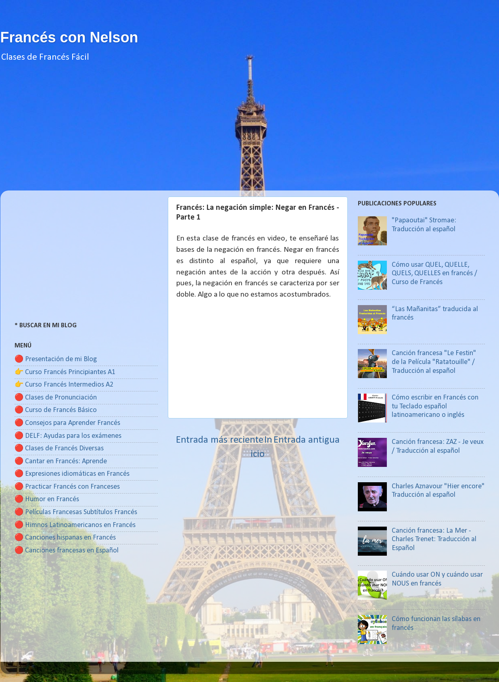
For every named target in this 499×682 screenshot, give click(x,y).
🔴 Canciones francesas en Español (67, 550)
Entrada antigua (307, 440)
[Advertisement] (249, 133)
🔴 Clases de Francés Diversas (59, 448)
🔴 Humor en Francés (47, 499)
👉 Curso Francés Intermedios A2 (64, 385)
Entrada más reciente (219, 440)
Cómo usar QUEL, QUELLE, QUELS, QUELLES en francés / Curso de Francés (434, 273)
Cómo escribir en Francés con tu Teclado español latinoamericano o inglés (435, 406)
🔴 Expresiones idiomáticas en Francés (72, 474)
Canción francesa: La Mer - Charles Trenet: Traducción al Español (434, 539)
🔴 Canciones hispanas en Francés (65, 538)
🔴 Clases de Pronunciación (56, 398)
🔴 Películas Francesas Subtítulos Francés (76, 512)
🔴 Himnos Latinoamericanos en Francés (75, 525)
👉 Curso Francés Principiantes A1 (65, 372)
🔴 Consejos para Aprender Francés (67, 423)
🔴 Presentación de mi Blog (56, 359)
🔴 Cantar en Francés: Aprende (61, 461)
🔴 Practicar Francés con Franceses (67, 487)
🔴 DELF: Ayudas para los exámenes (68, 436)
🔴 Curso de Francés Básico (56, 410)
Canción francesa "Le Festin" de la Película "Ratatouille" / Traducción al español (434, 361)
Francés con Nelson (69, 37)
